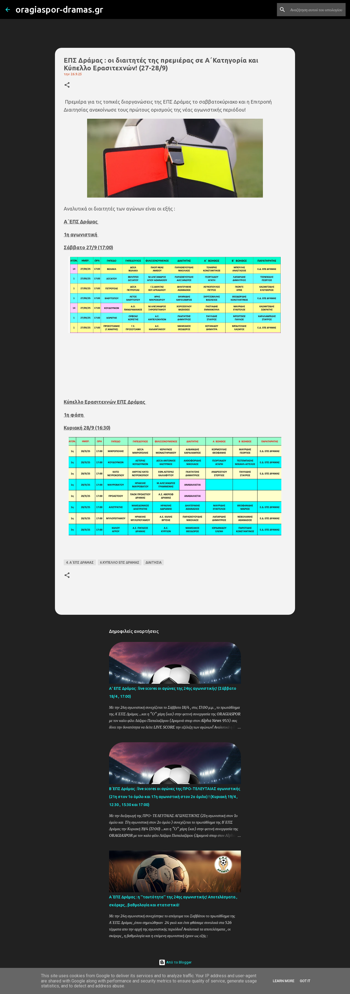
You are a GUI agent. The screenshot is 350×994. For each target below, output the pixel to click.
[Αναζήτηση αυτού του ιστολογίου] (317, 9)
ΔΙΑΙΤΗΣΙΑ (154, 562)
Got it (305, 981)
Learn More (283, 981)
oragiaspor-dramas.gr (59, 9)
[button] (67, 85)
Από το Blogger (175, 962)
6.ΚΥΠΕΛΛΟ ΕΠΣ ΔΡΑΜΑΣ (119, 562)
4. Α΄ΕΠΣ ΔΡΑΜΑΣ (80, 562)
